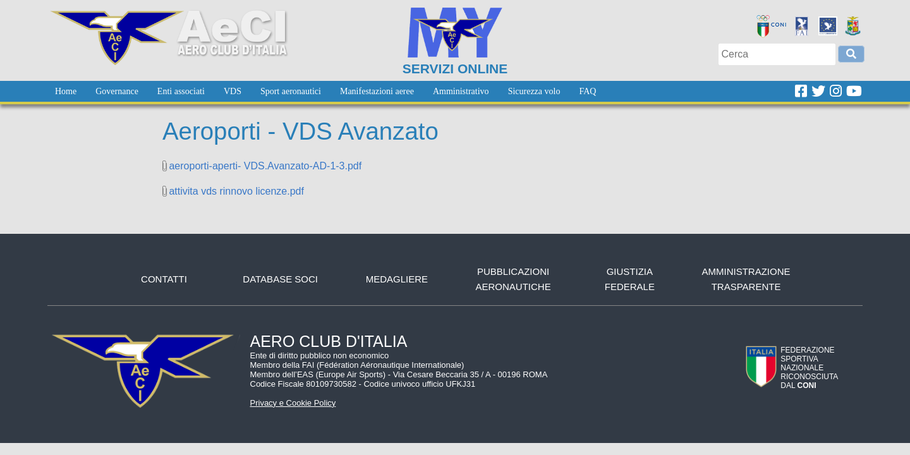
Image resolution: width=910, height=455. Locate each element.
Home (65, 91)
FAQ (587, 91)
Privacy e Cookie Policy (293, 403)
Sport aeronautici (290, 91)
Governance (116, 91)
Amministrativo (461, 91)
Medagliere (397, 279)
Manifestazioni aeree (377, 91)
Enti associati (181, 91)
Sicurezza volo (534, 91)
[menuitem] (66, 91)
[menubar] (325, 91)
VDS (232, 91)
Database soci (280, 279)
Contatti (164, 279)
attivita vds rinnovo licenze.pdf (236, 191)
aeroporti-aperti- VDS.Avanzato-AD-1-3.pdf (265, 166)
